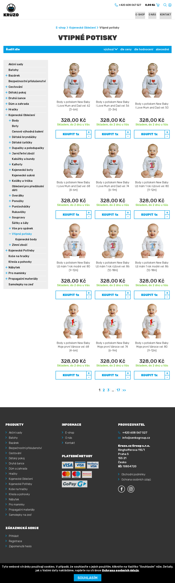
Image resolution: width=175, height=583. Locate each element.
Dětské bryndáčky (24, 141)
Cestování (15, 91)
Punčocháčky (21, 210)
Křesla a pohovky (20, 266)
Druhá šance (17, 102)
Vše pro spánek (22, 232)
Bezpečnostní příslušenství (18, 83)
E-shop (142, 14)
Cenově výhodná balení (27, 135)
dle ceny (126, 50)
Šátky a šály (20, 227)
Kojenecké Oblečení (82, 28)
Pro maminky (17, 277)
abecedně (162, 50)
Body (15, 124)
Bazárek (14, 76)
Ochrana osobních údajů (136, 469)
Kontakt (166, 14)
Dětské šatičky (22, 146)
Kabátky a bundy (23, 163)
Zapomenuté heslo (20, 535)
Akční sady (16, 64)
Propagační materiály (23, 283)
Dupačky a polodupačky (28, 152)
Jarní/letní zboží (23, 157)
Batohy (13, 70)
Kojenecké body (26, 243)
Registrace (15, 530)
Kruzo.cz (17, 558)
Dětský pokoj (17, 96)
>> (124, 379)
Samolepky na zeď (21, 288)
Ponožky (18, 205)
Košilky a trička (22, 185)
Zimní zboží (19, 249)
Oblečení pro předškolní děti (28, 192)
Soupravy (18, 221)
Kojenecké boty (22, 174)
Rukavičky (19, 216)
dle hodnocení (143, 50)
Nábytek (14, 271)
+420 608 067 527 (134, 422)
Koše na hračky (19, 260)
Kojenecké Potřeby (21, 254)
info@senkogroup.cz (136, 427)
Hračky (13, 113)
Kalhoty (17, 168)
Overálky (18, 199)
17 (118, 379)
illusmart (166, 558)
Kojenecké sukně (23, 179)
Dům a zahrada (19, 108)
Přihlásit (14, 525)
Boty (15, 130)
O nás (153, 14)
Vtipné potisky (22, 238)
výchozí (109, 50)
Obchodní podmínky (133, 464)
